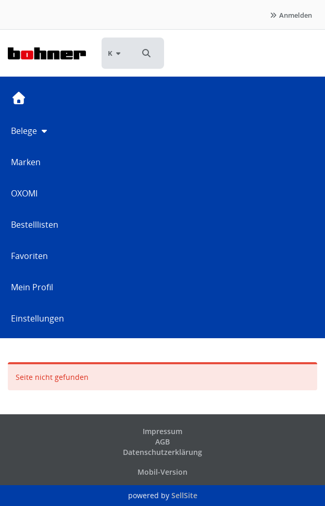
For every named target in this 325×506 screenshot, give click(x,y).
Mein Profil (32, 287)
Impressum (162, 431)
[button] (146, 53)
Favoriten (29, 256)
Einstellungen (37, 318)
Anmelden (290, 15)
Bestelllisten (34, 224)
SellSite (184, 495)
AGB (162, 442)
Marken (26, 162)
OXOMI (24, 193)
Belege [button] (30, 131)
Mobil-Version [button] (163, 472)
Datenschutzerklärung (162, 452)
